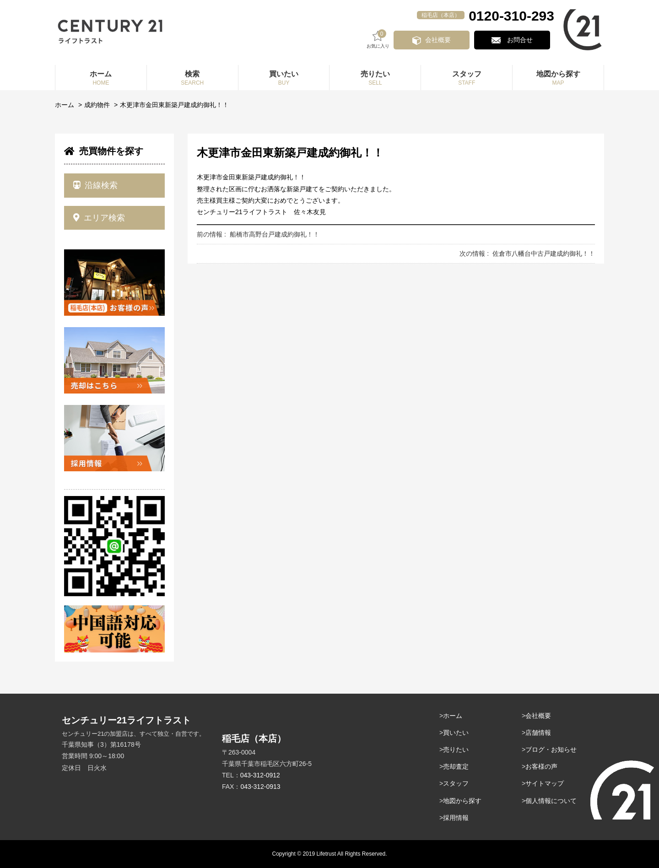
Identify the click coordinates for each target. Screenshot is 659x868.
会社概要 (448, 39)
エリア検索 (99, 217)
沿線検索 (95, 185)
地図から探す (462, 800)
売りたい (456, 749)
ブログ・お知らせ (551, 749)
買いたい (456, 732)
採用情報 (456, 817)
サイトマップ (544, 783)
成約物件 (97, 104)
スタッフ (456, 783)
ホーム (64, 104)
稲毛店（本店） (440, 15)
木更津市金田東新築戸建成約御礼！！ (174, 104)
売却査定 (456, 766)
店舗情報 (538, 732)
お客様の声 (541, 766)
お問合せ (523, 39)
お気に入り (391, 39)
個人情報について (551, 800)
